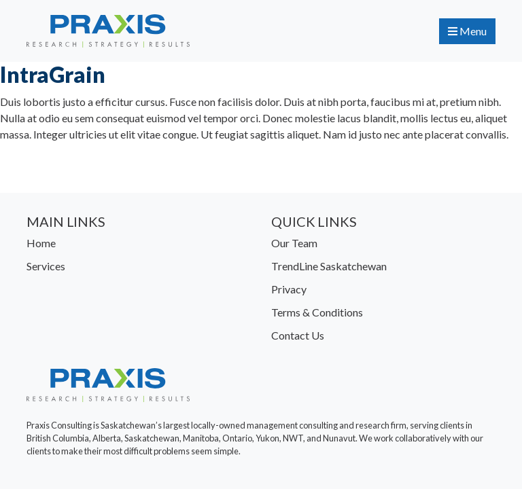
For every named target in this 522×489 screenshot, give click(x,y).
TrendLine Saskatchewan (329, 265)
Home (41, 242)
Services (46, 265)
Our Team (294, 242)
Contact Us (297, 335)
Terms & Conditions (317, 312)
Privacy (289, 289)
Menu (467, 30)
